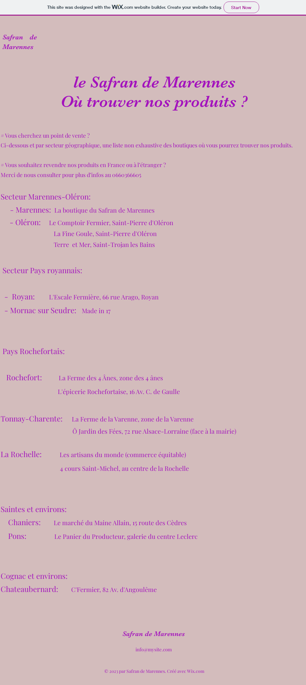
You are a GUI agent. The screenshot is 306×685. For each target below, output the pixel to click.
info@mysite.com (154, 649)
